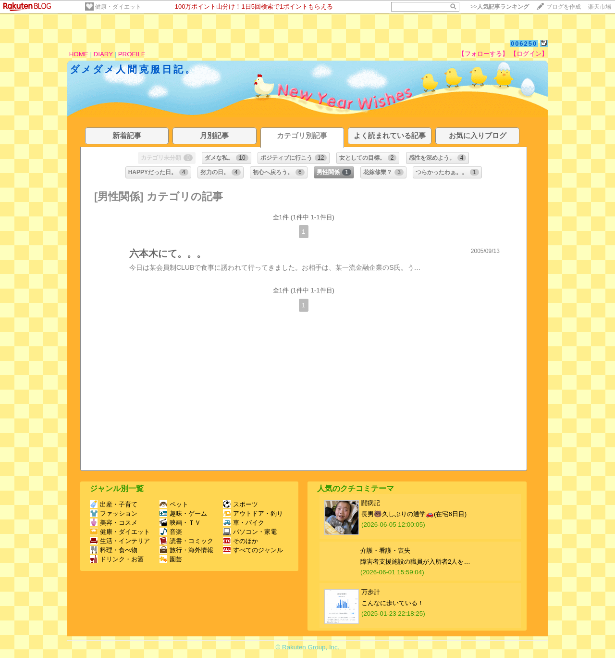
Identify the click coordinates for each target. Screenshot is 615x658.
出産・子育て (113, 504)
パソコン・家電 (250, 531)
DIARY (103, 54)
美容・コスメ (113, 522)
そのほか (240, 540)
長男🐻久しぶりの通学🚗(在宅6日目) (414, 514)
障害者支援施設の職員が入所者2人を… (415, 561)
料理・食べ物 (113, 550)
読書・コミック (186, 540)
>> (499, 6)
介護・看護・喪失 (385, 550)
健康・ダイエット (118, 6)
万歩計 (370, 591)
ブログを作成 (563, 6)
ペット (174, 504)
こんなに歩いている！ (392, 603)
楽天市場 (599, 6)
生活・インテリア (120, 540)
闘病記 (370, 502)
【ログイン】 (529, 53)
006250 (524, 43)
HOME (78, 54)
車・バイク (243, 522)
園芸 (171, 559)
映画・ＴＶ (180, 522)
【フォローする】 (483, 53)
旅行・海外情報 (186, 550)
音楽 (171, 531)
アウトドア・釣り (253, 513)
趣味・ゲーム (183, 513)
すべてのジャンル (253, 550)
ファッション (113, 513)
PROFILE (132, 54)
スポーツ (240, 504)
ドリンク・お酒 (117, 559)
